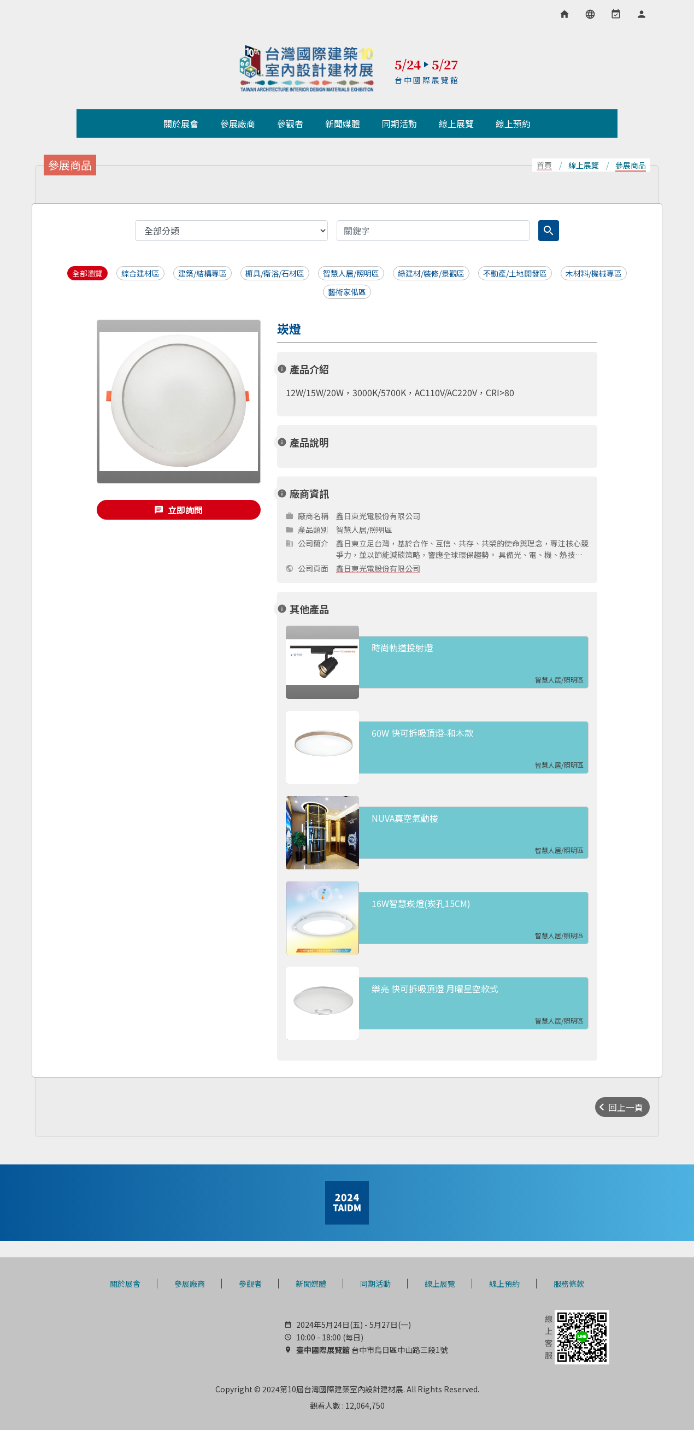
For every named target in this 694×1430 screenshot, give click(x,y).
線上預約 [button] (513, 123)
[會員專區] (641, 14)
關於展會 (125, 1283)
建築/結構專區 (202, 273)
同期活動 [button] (399, 123)
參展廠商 (189, 1283)
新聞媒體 (311, 1283)
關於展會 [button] (180, 123)
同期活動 (375, 1283)
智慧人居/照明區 (351, 273)
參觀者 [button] (290, 123)
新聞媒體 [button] (342, 123)
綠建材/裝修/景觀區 (431, 273)
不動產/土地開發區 (515, 273)
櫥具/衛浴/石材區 (274, 273)
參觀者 (250, 1283)
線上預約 (504, 1283)
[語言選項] (590, 14)
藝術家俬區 (347, 291)
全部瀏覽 (87, 273)
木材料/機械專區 (594, 273)
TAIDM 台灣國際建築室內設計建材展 (307, 68)
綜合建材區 (140, 273)
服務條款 (569, 1283)
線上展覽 (440, 1283)
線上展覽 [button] (456, 123)
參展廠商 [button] (237, 123)
